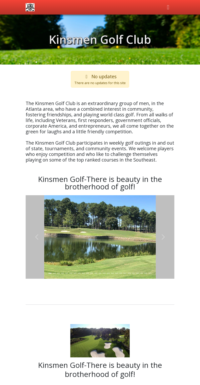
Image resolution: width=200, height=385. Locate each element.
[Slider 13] (100, 273)
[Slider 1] (50, 273)
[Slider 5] (66, 273)
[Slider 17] (116, 273)
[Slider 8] (79, 273)
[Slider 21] (133, 273)
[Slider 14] (104, 273)
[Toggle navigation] (168, 7)
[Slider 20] (129, 273)
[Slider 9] (83, 273)
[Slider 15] (108, 273)
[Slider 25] (150, 273)
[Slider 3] (58, 273)
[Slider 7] (75, 273)
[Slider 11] (91, 273)
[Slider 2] (54, 273)
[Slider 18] (120, 273)
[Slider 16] (112, 273)
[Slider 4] (62, 273)
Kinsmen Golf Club (100, 39)
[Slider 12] (95, 273)
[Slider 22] (137, 273)
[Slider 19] (124, 273)
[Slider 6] (70, 273)
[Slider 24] (145, 273)
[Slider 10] (87, 273)
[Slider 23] (141, 273)
